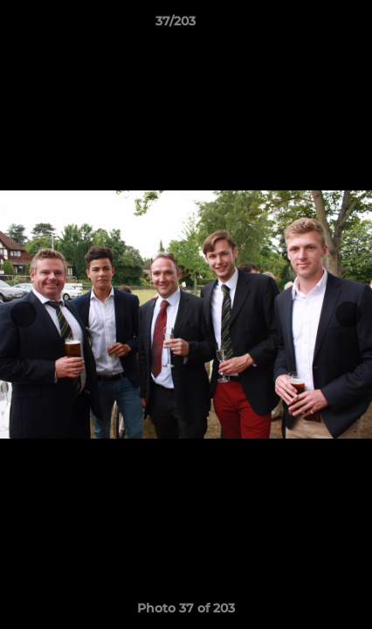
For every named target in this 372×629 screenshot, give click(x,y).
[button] (309, 25)
